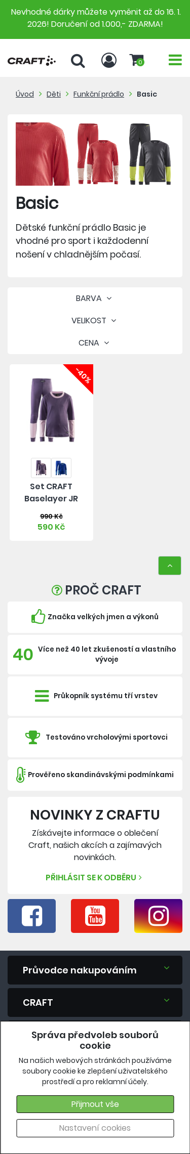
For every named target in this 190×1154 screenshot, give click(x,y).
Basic (147, 94)
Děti (54, 94)
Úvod (25, 94)
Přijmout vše (95, 1104)
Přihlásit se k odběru (95, 877)
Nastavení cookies (95, 1128)
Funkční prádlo (98, 94)
